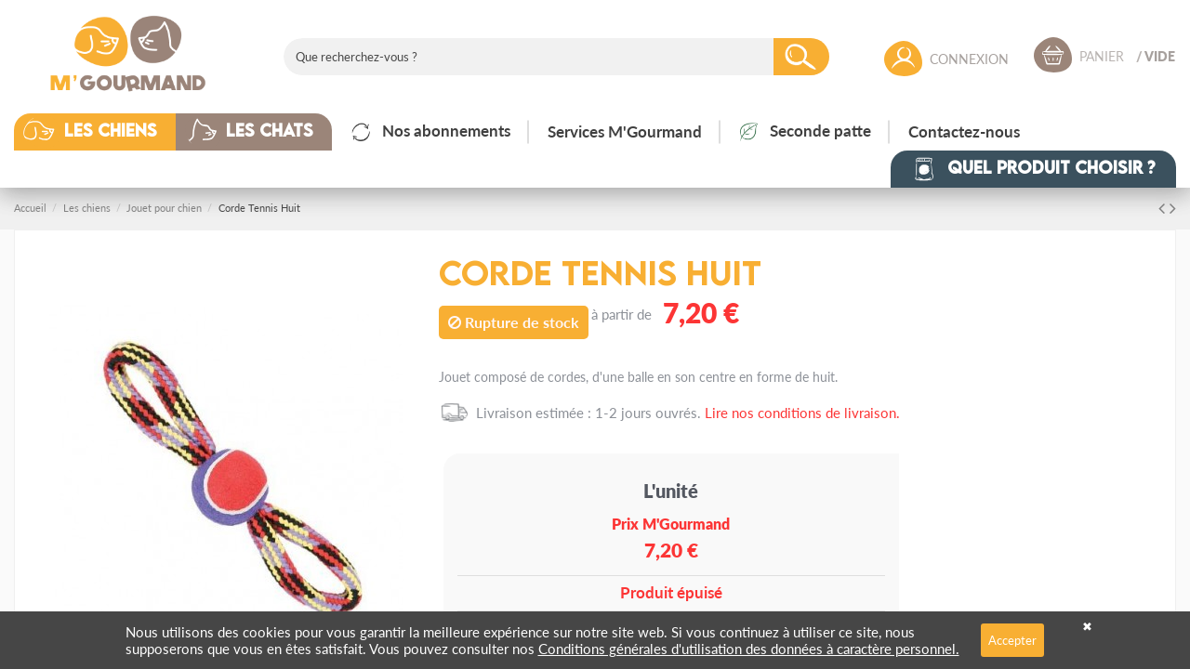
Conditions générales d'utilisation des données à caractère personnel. (748, 648)
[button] (109, 132)
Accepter (1012, 640)
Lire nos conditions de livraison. (802, 412)
